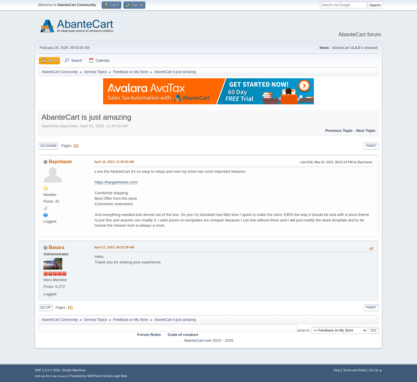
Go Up (45, 307)
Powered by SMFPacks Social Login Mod (98, 376)
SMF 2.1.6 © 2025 (47, 370)
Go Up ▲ (375, 370)
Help (337, 370)
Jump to (303, 330)
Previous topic (339, 130)
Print (371, 146)
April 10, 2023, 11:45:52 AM (114, 161)
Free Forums (59, 376)
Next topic (366, 130)
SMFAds (40, 376)
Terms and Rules (355, 370)
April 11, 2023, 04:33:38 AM (114, 247)
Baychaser (60, 161)
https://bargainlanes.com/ (116, 182)
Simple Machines (74, 370)
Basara (56, 247)
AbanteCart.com (197, 340)
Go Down (48, 146)
